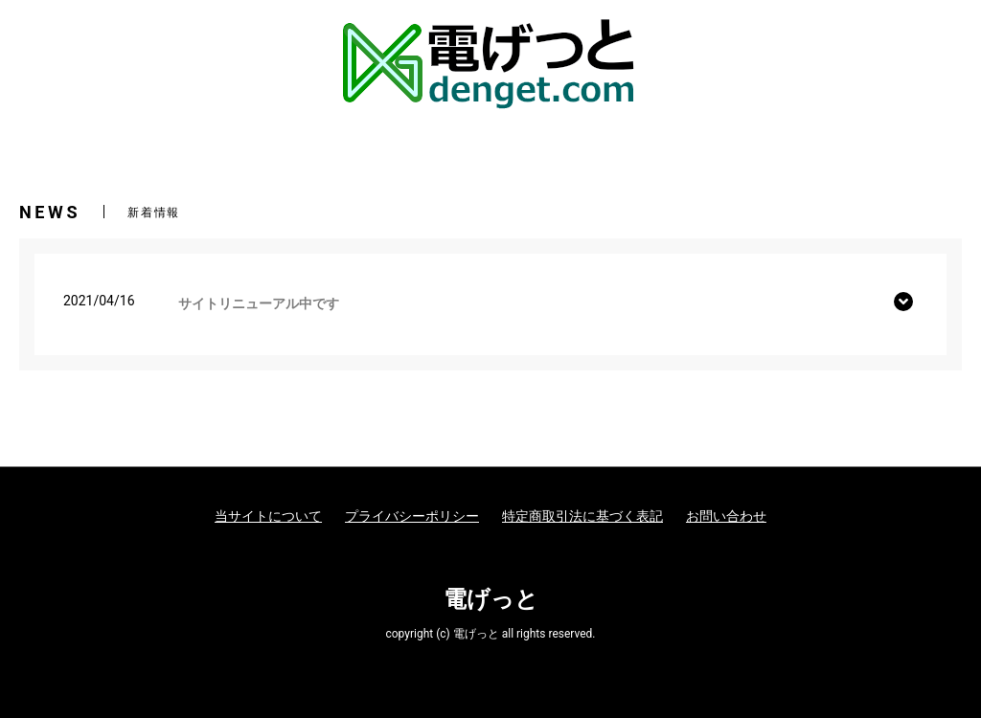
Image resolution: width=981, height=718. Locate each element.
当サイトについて (268, 516)
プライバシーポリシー (412, 516)
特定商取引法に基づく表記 (582, 516)
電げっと (491, 599)
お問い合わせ (726, 516)
